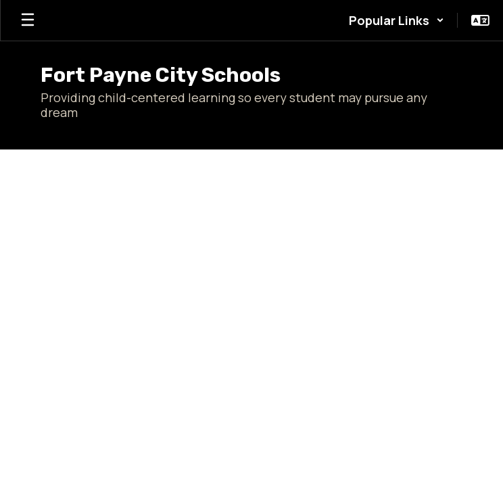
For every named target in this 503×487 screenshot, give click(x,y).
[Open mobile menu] (28, 20)
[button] (396, 20)
